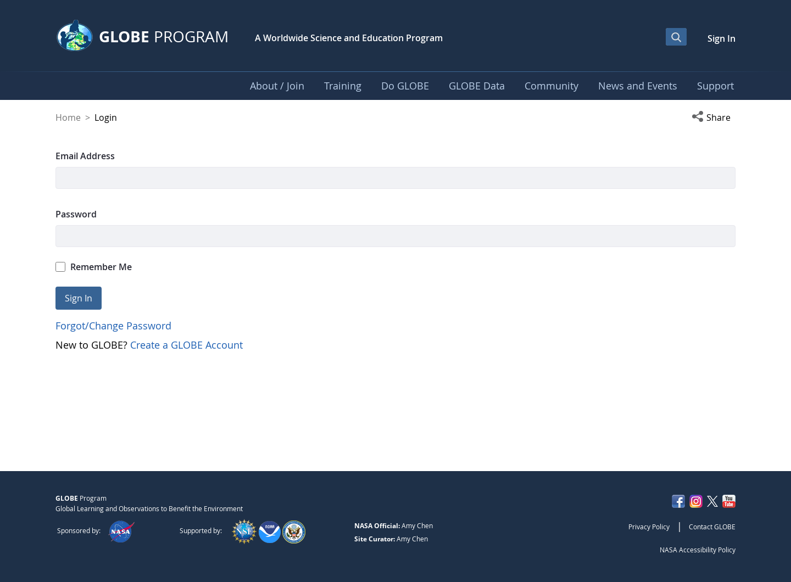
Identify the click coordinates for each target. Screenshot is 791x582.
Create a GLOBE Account (186, 344)
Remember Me (93, 267)
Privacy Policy (649, 526)
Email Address (85, 156)
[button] (714, 117)
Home (68, 117)
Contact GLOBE (712, 526)
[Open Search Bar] (676, 37)
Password (76, 214)
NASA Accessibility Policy (698, 549)
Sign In (722, 38)
